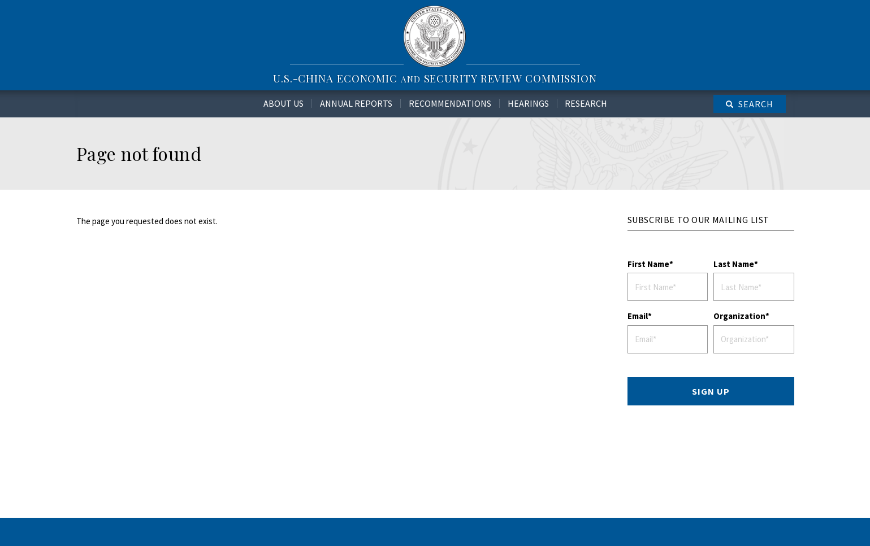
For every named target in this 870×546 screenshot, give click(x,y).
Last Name (733, 264)
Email (637, 316)
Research (586, 103)
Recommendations (450, 103)
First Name (648, 264)
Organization (739, 316)
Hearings (528, 103)
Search (755, 104)
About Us (283, 103)
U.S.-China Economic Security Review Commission (435, 78)
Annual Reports (356, 103)
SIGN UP (711, 391)
